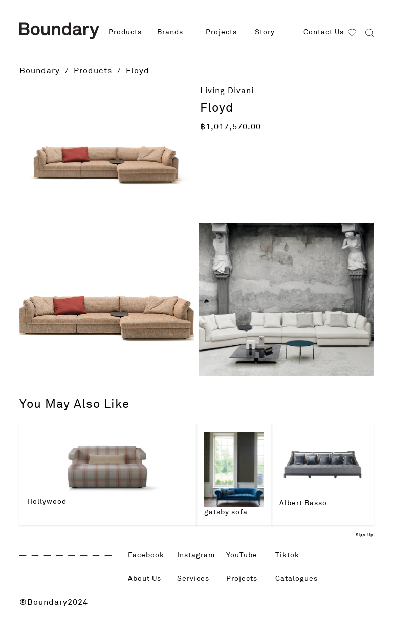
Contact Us (323, 32)
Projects (221, 32)
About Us (147, 579)
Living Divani (227, 90)
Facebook (148, 555)
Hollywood (47, 501)
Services (195, 579)
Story (265, 32)
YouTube (243, 555)
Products (125, 32)
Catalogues (299, 579)
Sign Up (365, 535)
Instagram (198, 555)
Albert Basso (303, 503)
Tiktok (288, 555)
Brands (170, 32)
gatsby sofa (226, 512)
